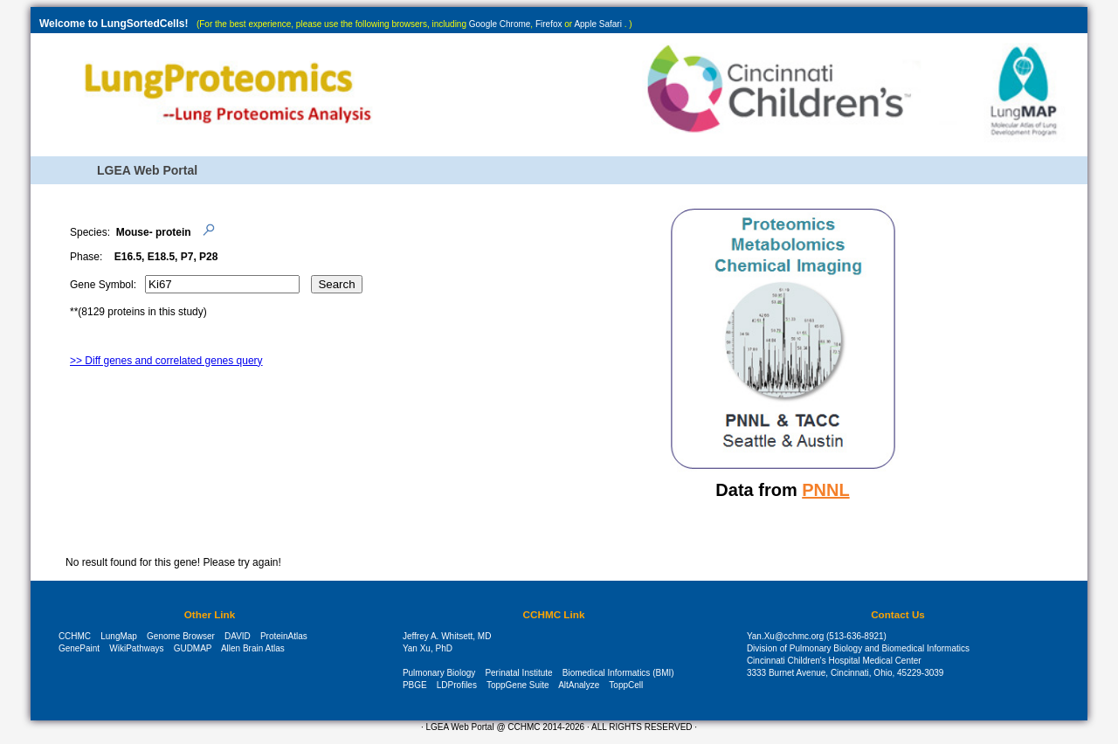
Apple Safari (597, 24)
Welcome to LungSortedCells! (113, 23)
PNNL (825, 489)
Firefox (548, 24)
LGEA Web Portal (147, 170)
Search (336, 284)
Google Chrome (500, 24)
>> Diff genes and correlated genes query (166, 361)
